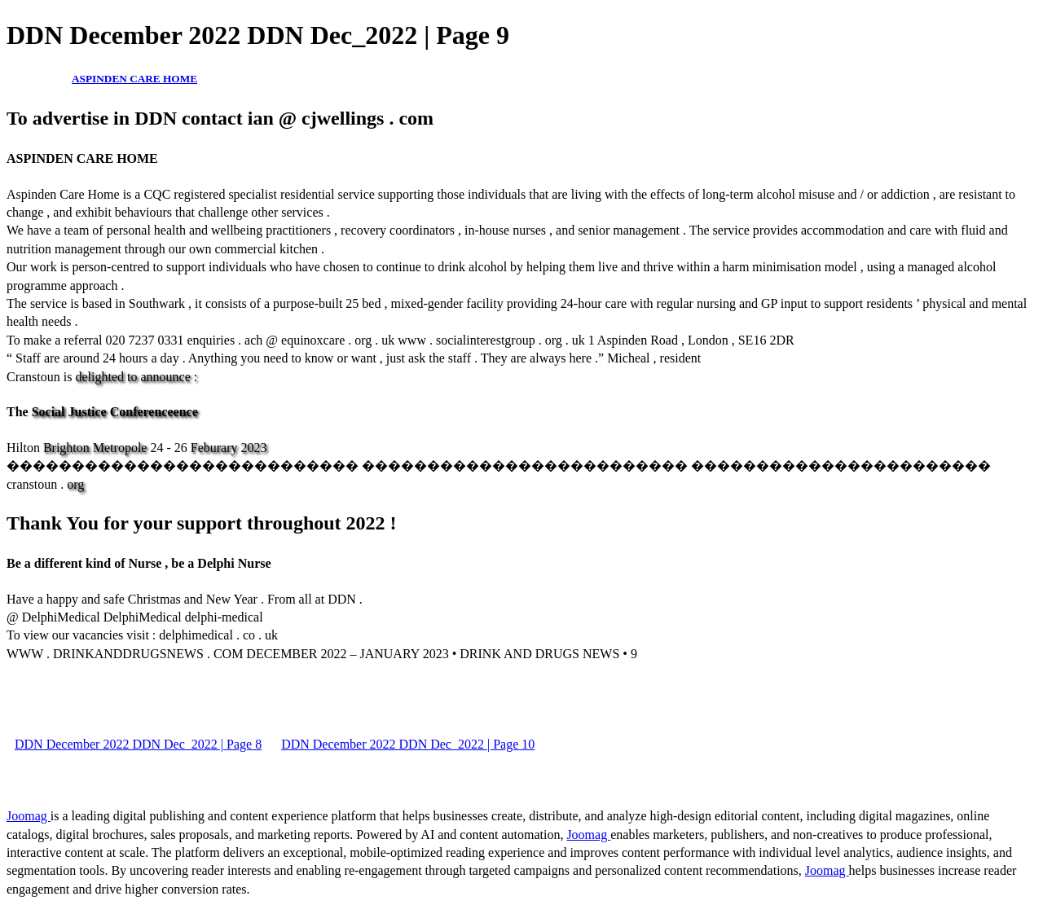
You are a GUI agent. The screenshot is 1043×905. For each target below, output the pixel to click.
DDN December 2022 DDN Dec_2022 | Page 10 (408, 744)
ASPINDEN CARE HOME (134, 78)
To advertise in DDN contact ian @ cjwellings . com (220, 118)
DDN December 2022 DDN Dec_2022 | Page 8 (138, 744)
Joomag (29, 816)
